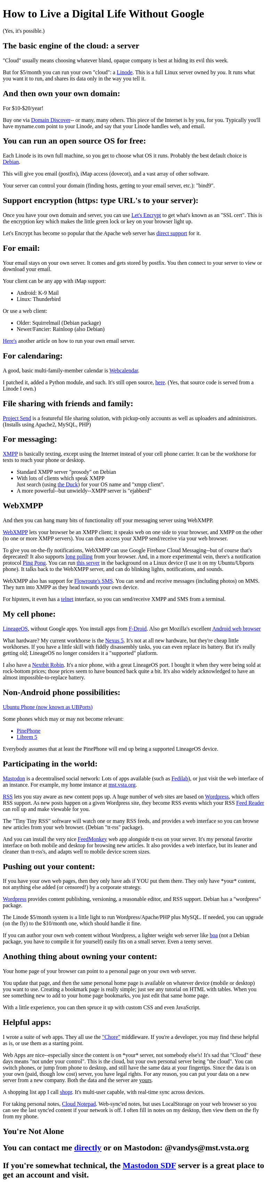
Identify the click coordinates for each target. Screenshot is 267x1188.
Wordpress (217, 797)
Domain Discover (50, 120)
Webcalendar (124, 370)
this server (87, 563)
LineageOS (15, 629)
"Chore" (111, 1037)
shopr (66, 1092)
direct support (171, 233)
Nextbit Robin (48, 665)
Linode (124, 72)
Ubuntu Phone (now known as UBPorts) (47, 707)
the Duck (68, 484)
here (160, 382)
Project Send (17, 418)
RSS (8, 797)
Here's (10, 341)
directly (87, 1147)
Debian (11, 162)
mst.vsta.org (122, 785)
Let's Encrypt (146, 215)
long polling (78, 557)
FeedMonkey (92, 839)
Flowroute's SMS (93, 581)
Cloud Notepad (79, 1104)
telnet (67, 599)
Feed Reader (250, 803)
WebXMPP (15, 532)
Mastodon (14, 778)
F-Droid (138, 629)
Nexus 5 (114, 640)
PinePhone (28, 731)
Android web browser (236, 629)
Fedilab (179, 778)
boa (214, 935)
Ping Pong (34, 563)
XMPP (10, 454)
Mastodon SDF (149, 1165)
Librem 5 (27, 737)
